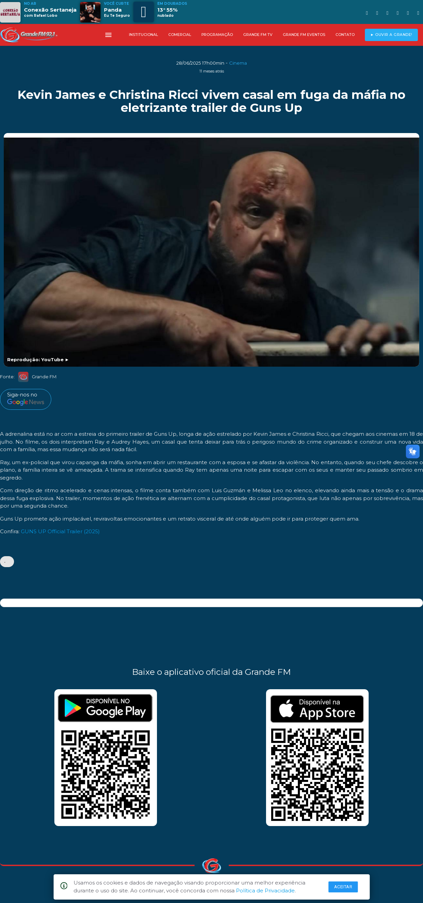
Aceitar (343, 886)
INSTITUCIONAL (143, 34)
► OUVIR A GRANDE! (391, 34)
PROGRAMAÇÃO (217, 34)
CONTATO (345, 34)
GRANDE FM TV (258, 34)
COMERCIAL (179, 34)
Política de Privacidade (265, 890)
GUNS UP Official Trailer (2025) (60, 531)
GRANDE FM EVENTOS (304, 34)
